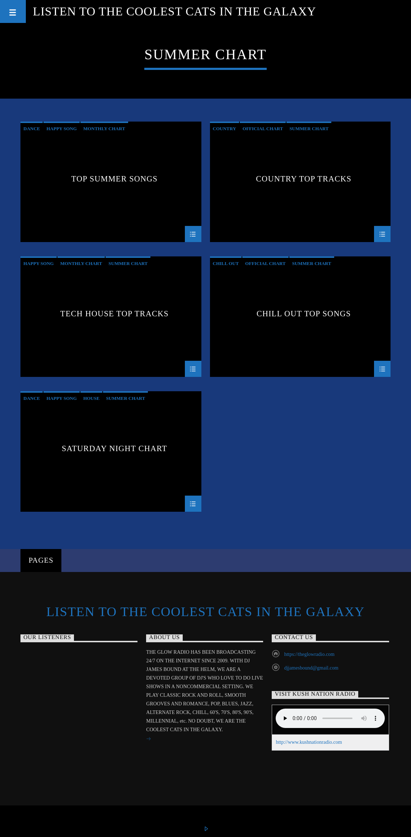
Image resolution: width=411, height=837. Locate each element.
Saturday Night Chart (114, 448)
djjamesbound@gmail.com (311, 668)
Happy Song (61, 128)
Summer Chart (308, 128)
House (91, 398)
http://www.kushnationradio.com (309, 742)
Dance (31, 128)
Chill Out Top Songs (304, 313)
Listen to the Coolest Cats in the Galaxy (174, 11)
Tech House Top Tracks (114, 313)
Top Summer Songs (114, 179)
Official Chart (263, 128)
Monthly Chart (104, 128)
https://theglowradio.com (309, 654)
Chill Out (226, 263)
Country (224, 128)
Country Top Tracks (303, 179)
